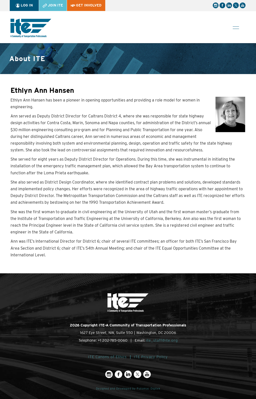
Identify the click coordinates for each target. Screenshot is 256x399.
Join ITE (53, 5)
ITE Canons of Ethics (107, 357)
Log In (24, 5)
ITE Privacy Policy (151, 357)
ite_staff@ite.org (162, 340)
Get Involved (86, 5)
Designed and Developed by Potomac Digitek (128, 388)
